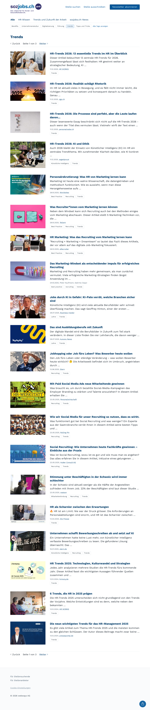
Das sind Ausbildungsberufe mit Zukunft (76, 327)
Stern (62, 369)
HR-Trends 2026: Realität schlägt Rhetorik (78, 83)
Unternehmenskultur (30, 26)
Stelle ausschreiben (94, 7)
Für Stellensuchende (20, 676)
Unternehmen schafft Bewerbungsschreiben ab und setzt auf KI (92, 533)
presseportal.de (66, 636)
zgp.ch (62, 99)
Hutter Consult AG (68, 462)
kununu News (66, 339)
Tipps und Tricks (83, 26)
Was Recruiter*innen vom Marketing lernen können (84, 207)
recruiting (69, 287)
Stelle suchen (72, 7)
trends (70, 26)
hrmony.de (63, 579)
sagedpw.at (64, 159)
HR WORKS (64, 69)
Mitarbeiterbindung (59, 496)
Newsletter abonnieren (124, 7)
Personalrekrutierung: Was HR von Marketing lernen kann (88, 176)
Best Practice (56, 196)
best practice (56, 287)
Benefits (15, 26)
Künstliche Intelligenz (60, 163)
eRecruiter (64, 249)
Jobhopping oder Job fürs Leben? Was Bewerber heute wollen (91, 353)
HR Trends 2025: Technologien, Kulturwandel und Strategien (90, 563)
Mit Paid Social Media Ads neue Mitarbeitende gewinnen (87, 383)
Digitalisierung (48, 26)
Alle (13, 19)
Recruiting (70, 196)
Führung (60, 26)
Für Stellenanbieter (19, 680)
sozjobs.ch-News (79, 19)
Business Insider (67, 313)
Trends (54, 73)
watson (63, 492)
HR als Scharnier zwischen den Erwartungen (79, 506)
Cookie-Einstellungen (20, 688)
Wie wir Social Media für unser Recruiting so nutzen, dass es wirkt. (94, 416)
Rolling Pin (64, 433)
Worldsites (64, 193)
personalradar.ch (66, 129)
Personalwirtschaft (68, 399)
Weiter (44, 43)
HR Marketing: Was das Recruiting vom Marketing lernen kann (91, 237)
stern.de (63, 549)
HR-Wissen (24, 19)
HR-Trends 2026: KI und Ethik (69, 143)
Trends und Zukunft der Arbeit (49, 19)
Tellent (63, 223)
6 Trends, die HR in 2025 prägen (71, 593)
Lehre (53, 317)
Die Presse (64, 519)
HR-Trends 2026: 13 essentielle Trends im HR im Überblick (88, 53)
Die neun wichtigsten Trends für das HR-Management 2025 (89, 623)
